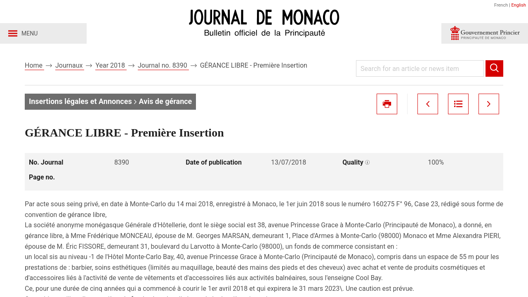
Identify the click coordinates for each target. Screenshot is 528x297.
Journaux (69, 65)
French (501, 5)
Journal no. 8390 (163, 65)
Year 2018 (111, 65)
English (518, 5)
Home (34, 65)
